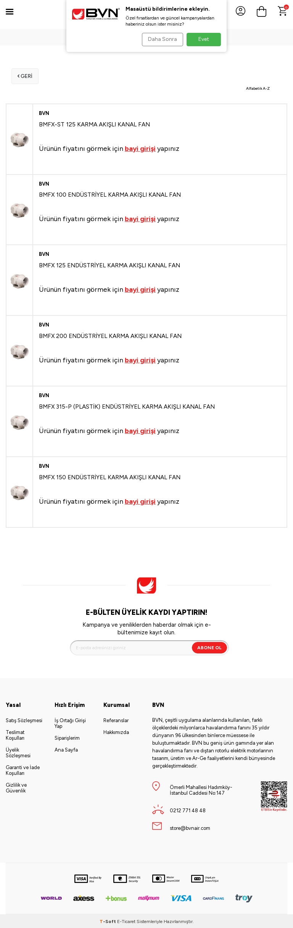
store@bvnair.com (190, 827)
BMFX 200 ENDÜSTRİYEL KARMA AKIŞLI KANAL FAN (110, 335)
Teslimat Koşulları (15, 734)
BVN (44, 112)
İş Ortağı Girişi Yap (70, 722)
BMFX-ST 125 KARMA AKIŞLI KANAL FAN (94, 123)
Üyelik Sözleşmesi (18, 752)
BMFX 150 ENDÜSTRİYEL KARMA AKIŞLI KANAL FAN (109, 476)
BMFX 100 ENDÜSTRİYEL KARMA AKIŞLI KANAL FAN (110, 193)
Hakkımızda (116, 731)
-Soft (108, 920)
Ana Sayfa (66, 749)
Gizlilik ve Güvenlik (16, 787)
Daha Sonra (160, 39)
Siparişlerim (67, 737)
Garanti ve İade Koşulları (23, 769)
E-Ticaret (126, 920)
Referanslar (116, 720)
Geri (24, 75)
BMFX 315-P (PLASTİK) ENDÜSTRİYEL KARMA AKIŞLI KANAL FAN (127, 405)
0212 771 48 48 (188, 810)
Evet (203, 39)
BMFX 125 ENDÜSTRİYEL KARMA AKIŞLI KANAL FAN (109, 264)
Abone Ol (209, 647)
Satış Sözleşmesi (24, 720)
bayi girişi (140, 148)
